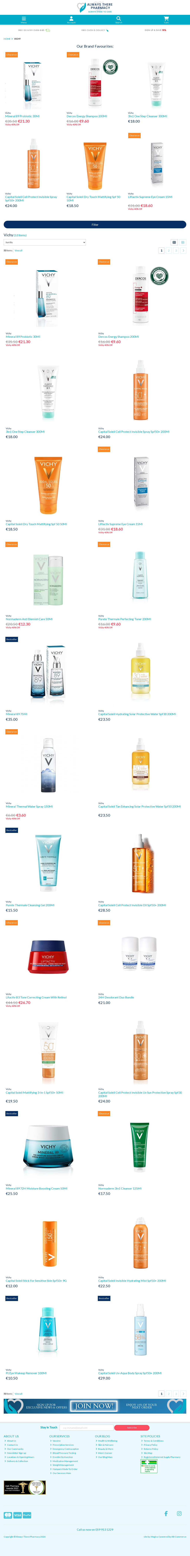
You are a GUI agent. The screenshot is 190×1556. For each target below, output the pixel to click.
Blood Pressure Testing (63, 1453)
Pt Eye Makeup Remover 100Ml (26, 1373)
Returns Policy (149, 1448)
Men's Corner (104, 1453)
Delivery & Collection (16, 1461)
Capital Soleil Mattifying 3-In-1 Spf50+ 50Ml (34, 1092)
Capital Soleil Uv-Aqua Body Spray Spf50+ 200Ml (130, 1373)
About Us (10, 1440)
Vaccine (55, 1440)
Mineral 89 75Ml (16, 714)
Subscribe (132, 1427)
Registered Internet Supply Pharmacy (160, 1457)
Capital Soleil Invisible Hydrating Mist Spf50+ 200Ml (132, 1280)
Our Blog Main (104, 1457)
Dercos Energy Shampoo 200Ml (87, 116)
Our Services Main (60, 1473)
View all (18, 250)
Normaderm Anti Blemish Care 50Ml (29, 619)
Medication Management (64, 1461)
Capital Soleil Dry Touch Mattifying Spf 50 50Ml (36, 524)
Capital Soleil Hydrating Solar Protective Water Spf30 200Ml (137, 714)
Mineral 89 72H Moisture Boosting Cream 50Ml (36, 1188)
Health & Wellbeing (106, 1440)
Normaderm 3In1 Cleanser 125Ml (119, 1188)
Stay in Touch (48, 1427)
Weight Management (62, 1465)
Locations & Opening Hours (19, 1457)
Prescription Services (62, 1444)
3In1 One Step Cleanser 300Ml (147, 116)
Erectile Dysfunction (61, 1457)
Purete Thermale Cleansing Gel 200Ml (30, 905)
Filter (95, 224)
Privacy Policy (149, 1444)
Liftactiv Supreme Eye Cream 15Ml (150, 197)
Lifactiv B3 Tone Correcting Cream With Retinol (36, 997)
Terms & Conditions (152, 1440)
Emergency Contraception (64, 1448)
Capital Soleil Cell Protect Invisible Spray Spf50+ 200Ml (133, 431)
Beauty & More (104, 1448)
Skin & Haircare (105, 1444)
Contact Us (11, 1444)
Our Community (13, 1448)
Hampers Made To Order (64, 1469)
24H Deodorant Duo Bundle (116, 997)
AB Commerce (178, 1536)
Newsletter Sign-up (15, 1453)
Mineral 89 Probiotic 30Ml (22, 116)
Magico (154, 1536)
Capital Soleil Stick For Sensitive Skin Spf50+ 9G (36, 1280)
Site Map (146, 1453)
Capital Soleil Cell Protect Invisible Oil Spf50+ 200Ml (132, 905)
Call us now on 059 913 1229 (95, 1529)
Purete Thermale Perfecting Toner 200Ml (124, 619)
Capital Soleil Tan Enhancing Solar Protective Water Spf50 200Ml (139, 806)
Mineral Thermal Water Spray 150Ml (29, 806)
